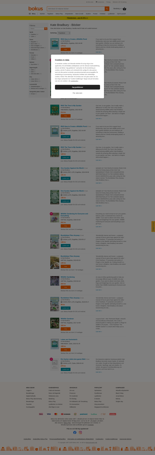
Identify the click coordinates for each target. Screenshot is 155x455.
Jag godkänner (77, 87)
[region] (77, 76)
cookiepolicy (74, 81)
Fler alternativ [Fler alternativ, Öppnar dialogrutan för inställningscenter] (77, 93)
